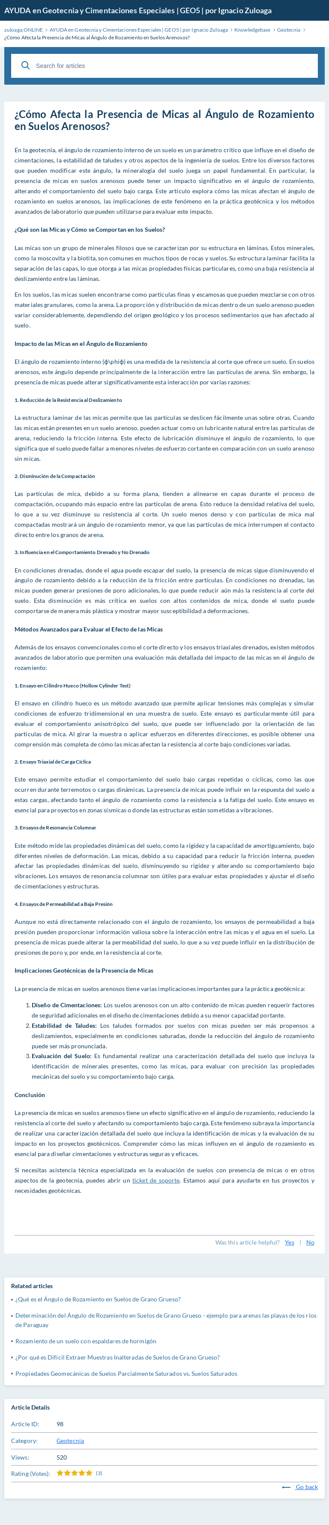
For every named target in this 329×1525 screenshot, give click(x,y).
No (310, 1242)
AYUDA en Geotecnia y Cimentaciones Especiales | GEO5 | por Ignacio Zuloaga (138, 10)
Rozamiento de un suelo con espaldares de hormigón (85, 1341)
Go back (300, 1486)
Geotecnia (70, 1440)
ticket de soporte (155, 1180)
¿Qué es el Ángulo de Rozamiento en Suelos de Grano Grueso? (98, 1299)
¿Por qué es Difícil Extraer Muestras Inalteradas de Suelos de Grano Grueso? (117, 1357)
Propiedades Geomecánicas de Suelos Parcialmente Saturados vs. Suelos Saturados (126, 1373)
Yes (289, 1242)
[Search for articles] (164, 66)
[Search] (25, 65)
